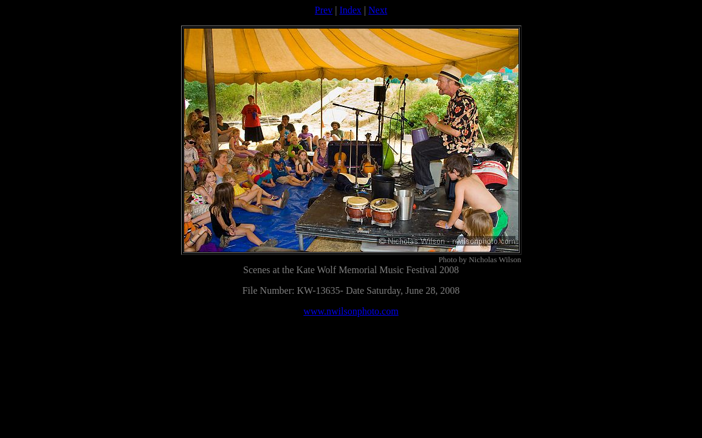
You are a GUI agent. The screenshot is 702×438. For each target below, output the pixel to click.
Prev (323, 10)
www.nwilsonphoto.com (350, 311)
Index (350, 10)
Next (377, 10)
